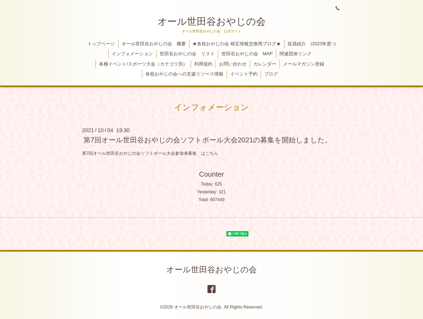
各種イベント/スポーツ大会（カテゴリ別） (143, 64)
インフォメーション (132, 53)
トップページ (101, 43)
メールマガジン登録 (303, 64)
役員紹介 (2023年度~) (312, 43)
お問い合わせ (233, 64)
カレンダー (264, 64)
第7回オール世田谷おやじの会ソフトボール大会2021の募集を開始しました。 (207, 140)
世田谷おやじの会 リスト (187, 53)
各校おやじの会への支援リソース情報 (184, 74)
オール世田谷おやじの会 (211, 21)
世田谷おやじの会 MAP (247, 53)
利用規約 (203, 64)
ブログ (271, 74)
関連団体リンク (295, 53)
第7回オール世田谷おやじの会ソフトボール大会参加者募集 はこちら (150, 153)
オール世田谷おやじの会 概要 (154, 43)
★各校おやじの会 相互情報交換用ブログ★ (236, 43)
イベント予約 (244, 74)
